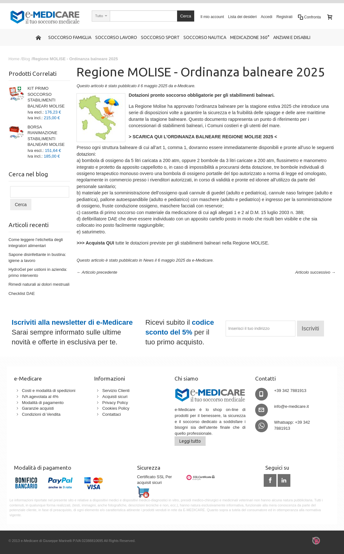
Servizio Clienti (115, 390)
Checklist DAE (22, 293)
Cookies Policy (115, 408)
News (148, 260)
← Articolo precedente (96, 272)
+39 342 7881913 (290, 390)
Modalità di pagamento (43, 402)
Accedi (266, 17)
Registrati (284, 17)
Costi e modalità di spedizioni (48, 390)
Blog (26, 58)
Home (14, 58)
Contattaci (111, 414)
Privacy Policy (115, 402)
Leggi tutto (190, 441)
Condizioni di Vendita (41, 414)
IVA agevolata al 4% (40, 396)
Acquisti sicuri (114, 396)
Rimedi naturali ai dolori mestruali (39, 284)
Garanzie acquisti (38, 408)
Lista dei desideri (242, 17)
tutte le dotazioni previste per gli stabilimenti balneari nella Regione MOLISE (172, 242)
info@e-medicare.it (291, 406)
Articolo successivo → (315, 272)
